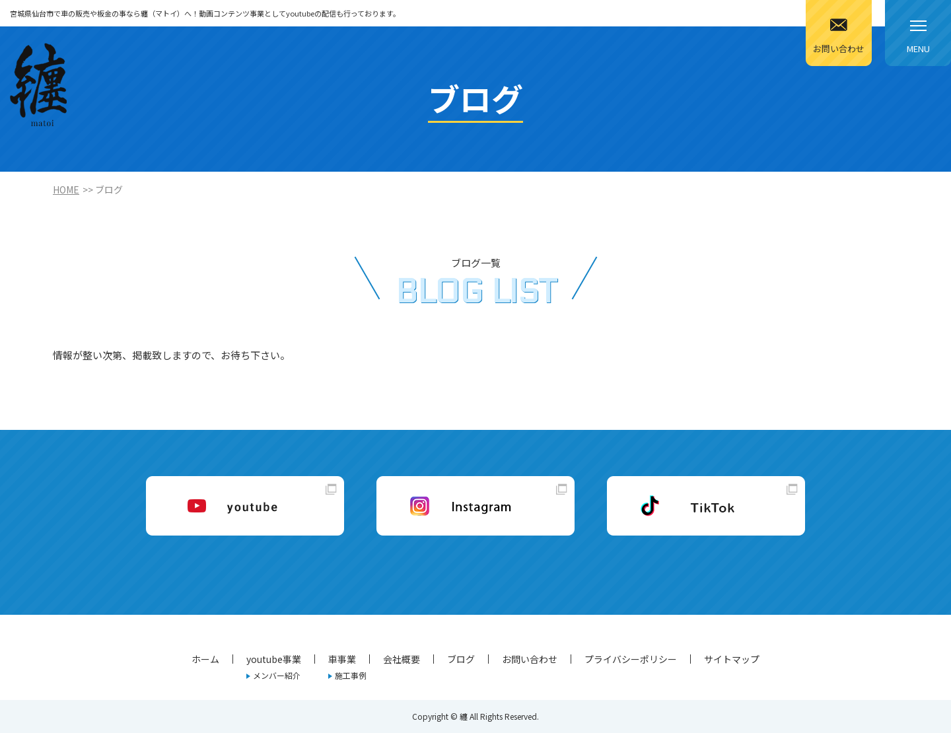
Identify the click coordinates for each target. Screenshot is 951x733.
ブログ (461, 659)
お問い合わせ (529, 659)
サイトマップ (731, 659)
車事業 (342, 659)
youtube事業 (273, 659)
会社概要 (401, 659)
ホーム (205, 659)
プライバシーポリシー (630, 659)
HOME (66, 189)
